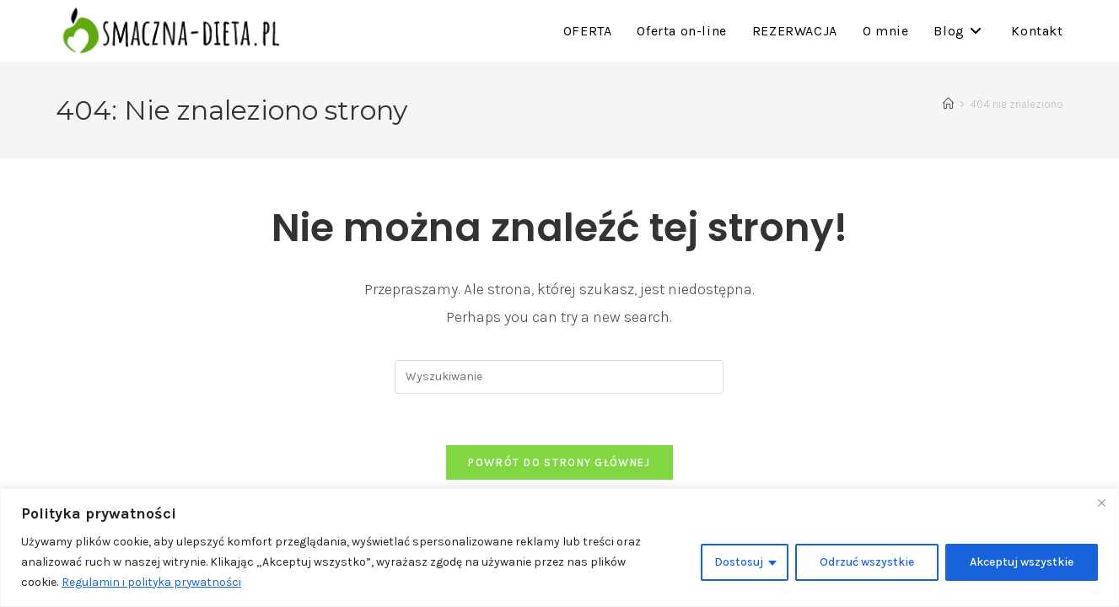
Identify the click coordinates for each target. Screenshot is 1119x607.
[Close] (1101, 502)
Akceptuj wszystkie (1021, 562)
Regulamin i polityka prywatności (152, 582)
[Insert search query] (559, 377)
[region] (559, 547)
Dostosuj (738, 562)
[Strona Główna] (948, 104)
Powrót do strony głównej (559, 462)
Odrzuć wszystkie (867, 562)
